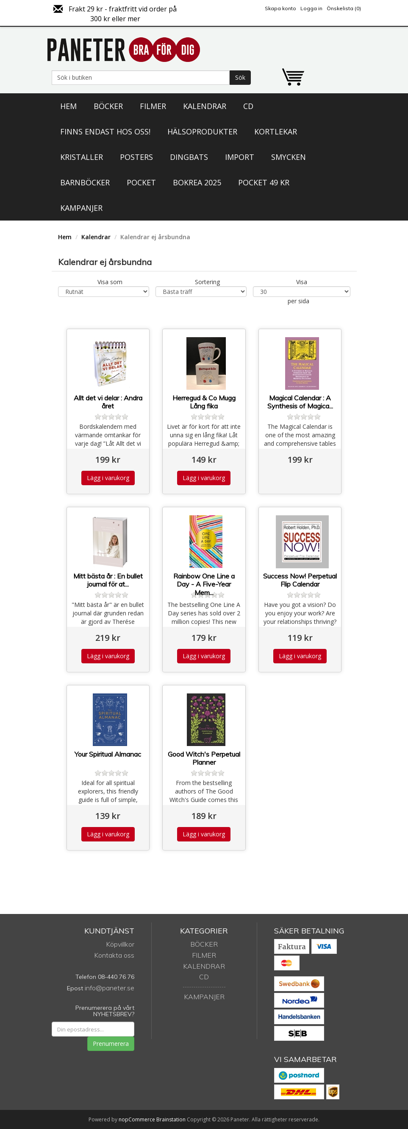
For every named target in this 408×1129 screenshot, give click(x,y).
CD (248, 106)
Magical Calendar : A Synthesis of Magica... (300, 402)
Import (239, 157)
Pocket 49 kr (263, 182)
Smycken (288, 157)
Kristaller (81, 157)
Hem (68, 106)
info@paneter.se (109, 988)
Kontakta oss (114, 955)
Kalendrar (204, 106)
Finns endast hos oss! (105, 131)
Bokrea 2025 (197, 182)
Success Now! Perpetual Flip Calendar (300, 580)
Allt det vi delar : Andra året (108, 402)
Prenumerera (111, 1044)
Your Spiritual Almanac (108, 754)
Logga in (311, 8)
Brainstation (171, 1119)
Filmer (153, 106)
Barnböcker (85, 182)
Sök (240, 77)
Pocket (141, 182)
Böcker (108, 106)
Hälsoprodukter (202, 131)
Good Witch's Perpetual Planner (204, 758)
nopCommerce (137, 1119)
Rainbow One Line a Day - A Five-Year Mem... (204, 584)
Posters (136, 157)
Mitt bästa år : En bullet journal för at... (108, 580)
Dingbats (189, 157)
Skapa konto (280, 8)
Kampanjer (81, 208)
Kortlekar (275, 131)
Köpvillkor (120, 944)
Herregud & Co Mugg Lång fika (204, 402)
